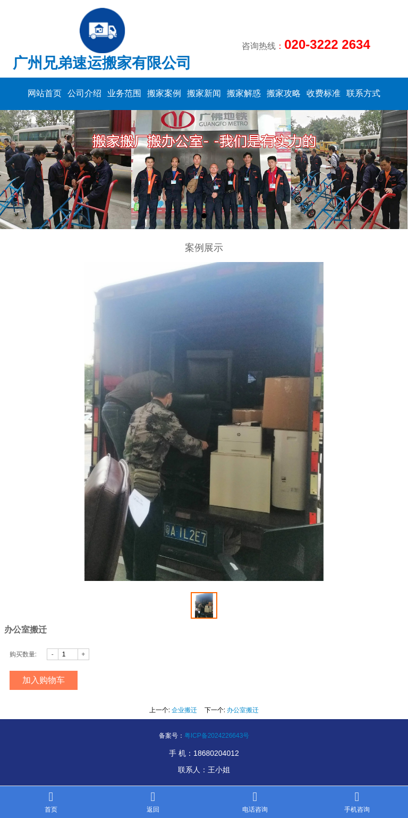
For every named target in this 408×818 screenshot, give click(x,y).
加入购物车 (43, 680)
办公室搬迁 (243, 710)
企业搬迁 (184, 710)
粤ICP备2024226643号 (217, 735)
